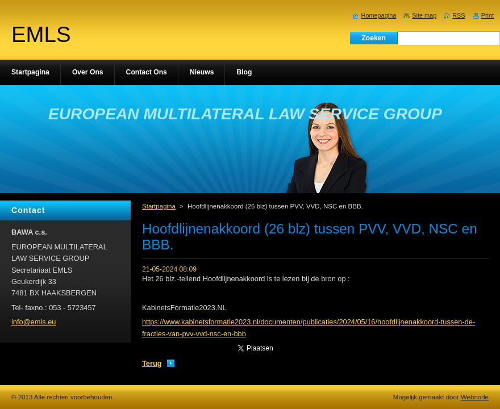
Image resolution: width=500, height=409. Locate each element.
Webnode (475, 397)
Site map (424, 15)
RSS (458, 15)
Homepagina (379, 15)
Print (487, 15)
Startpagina (159, 206)
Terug (152, 363)
